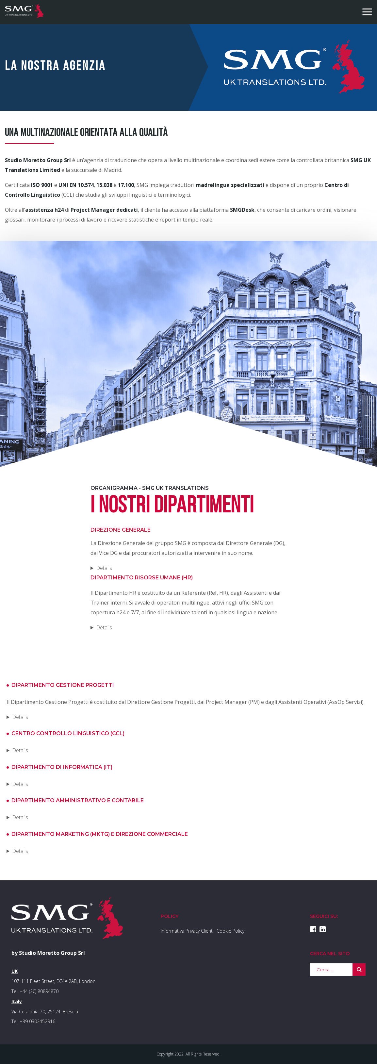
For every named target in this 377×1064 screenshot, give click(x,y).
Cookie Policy (230, 931)
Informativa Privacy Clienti (187, 931)
